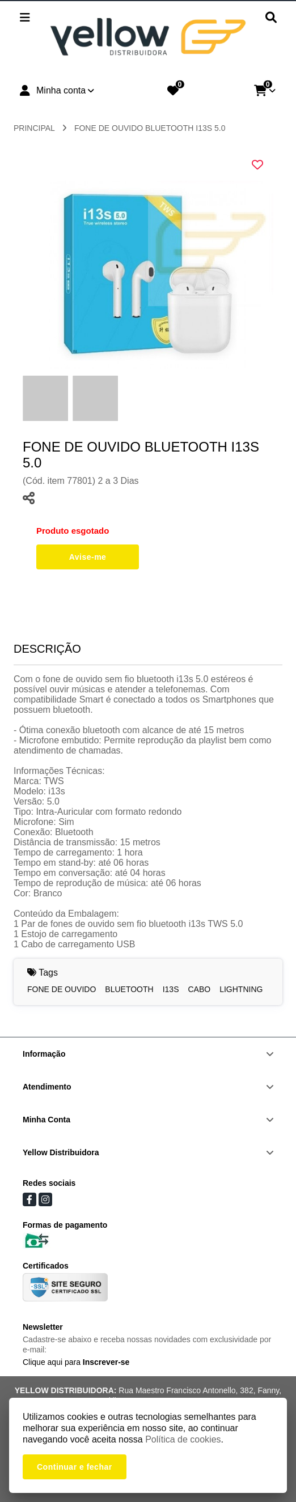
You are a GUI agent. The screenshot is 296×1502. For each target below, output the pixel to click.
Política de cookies (183, 1439)
